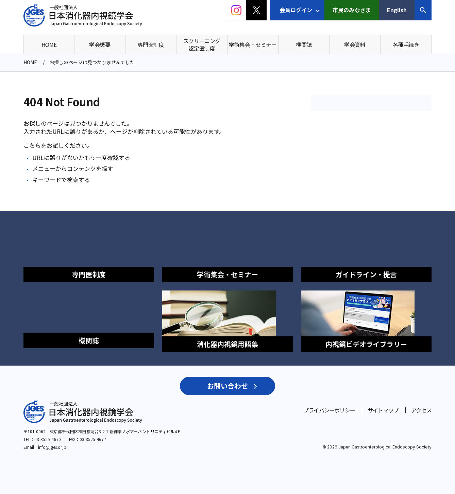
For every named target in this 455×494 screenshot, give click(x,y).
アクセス (421, 406)
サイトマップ (383, 406)
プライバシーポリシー (329, 406)
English (397, 10)
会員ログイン (296, 10)
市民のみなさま (352, 10)
